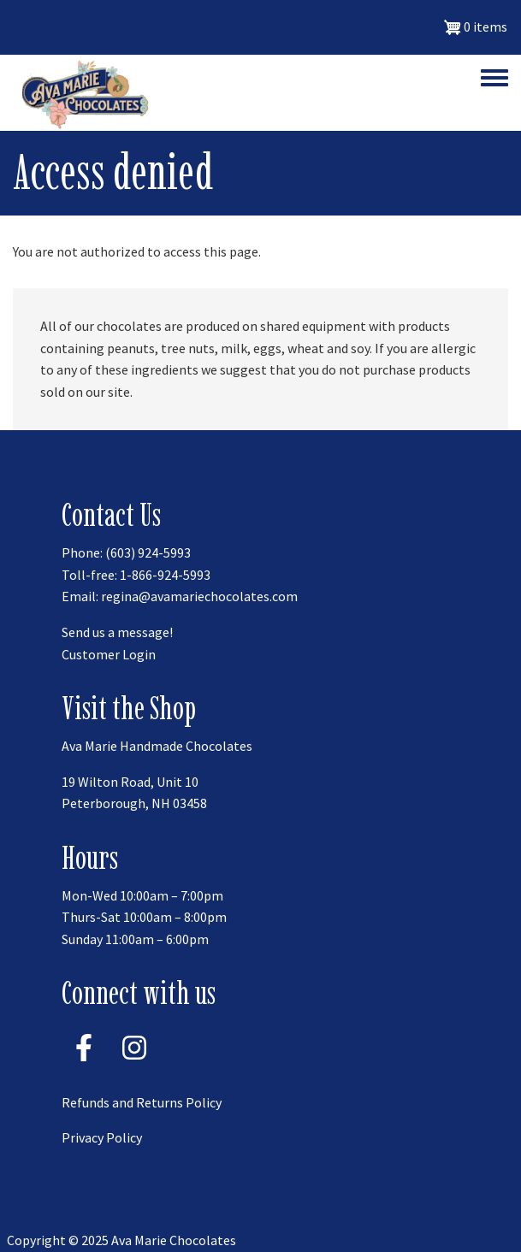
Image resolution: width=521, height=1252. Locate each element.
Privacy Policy (102, 1137)
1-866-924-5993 (165, 574)
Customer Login (109, 654)
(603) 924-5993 (148, 552)
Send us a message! (117, 632)
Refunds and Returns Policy (142, 1102)
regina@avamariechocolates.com (199, 596)
